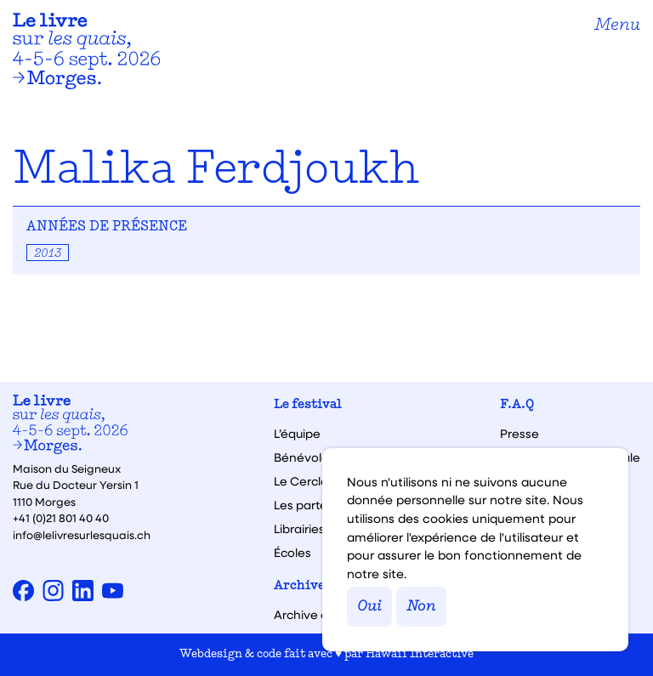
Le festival (308, 405)
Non (421, 607)
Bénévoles (304, 457)
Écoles (292, 553)
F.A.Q (517, 405)
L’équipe (297, 434)
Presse (519, 434)
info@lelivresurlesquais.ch (81, 534)
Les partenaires (318, 505)
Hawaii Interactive (420, 654)
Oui (369, 607)
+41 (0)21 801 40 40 (61, 517)
